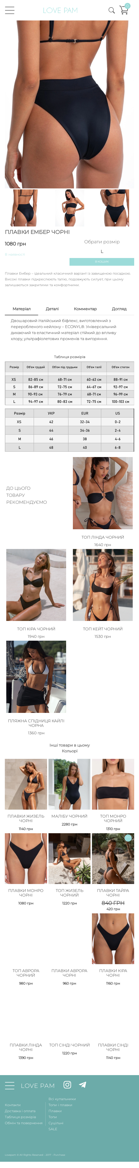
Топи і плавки (60, 1092)
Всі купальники (62, 1086)
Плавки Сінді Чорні (113, 1034)
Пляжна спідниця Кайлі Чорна (36, 716)
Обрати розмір (102, 242)
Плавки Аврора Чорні (69, 961)
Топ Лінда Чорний (103, 535)
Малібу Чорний (69, 807)
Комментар (85, 309)
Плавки (55, 1098)
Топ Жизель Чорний (69, 882)
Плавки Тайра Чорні (113, 882)
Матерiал (22, 309)
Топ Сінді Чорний (69, 1034)
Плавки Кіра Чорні (113, 961)
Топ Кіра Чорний (36, 624)
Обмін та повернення (23, 1110)
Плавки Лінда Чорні (26, 1034)
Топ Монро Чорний (113, 809)
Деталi (52, 309)
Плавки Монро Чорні (26, 882)
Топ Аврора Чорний (26, 961)
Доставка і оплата (20, 1098)
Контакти (13, 1092)
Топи (53, 1104)
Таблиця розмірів (20, 1104)
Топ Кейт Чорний (102, 624)
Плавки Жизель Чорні (26, 809)
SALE (53, 1116)
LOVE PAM (38, 1073)
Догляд (119, 309)
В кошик (102, 262)
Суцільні (56, 1110)
